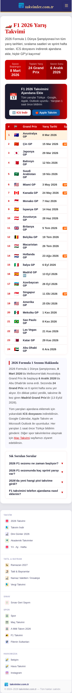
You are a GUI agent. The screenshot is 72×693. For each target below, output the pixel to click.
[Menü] (66, 5)
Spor (10, 616)
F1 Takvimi (14, 635)
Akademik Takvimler (19, 540)
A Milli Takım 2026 (18, 629)
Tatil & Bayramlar (17, 571)
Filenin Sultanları (17, 642)
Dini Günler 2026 (17, 534)
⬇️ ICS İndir (20, 112)
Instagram (13, 673)
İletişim (11, 660)
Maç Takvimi (22, 437)
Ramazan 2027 (16, 565)
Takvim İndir (14, 527)
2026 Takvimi (15, 521)
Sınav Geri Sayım (17, 603)
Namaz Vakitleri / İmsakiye (22, 578)
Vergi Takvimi (15, 585)
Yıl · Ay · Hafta (15, 547)
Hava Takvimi (15, 666)
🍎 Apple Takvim (46, 112)
